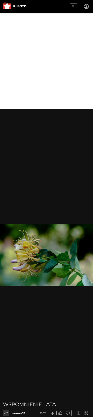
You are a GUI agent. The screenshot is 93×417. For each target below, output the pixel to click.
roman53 (18, 413)
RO (6, 413)
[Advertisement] (46, 61)
